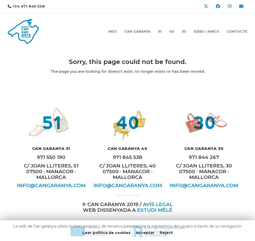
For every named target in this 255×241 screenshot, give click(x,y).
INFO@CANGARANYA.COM (51, 185)
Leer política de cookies (106, 233)
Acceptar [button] (145, 233)
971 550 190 (51, 157)
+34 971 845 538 (28, 6)
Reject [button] (166, 232)
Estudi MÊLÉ (154, 210)
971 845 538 (127, 157)
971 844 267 (204, 157)
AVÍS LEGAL (158, 204)
